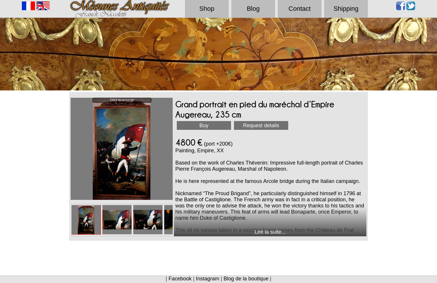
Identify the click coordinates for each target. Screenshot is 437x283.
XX (220, 150)
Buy (203, 125)
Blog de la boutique (245, 279)
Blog (253, 8)
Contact (300, 8)
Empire (205, 150)
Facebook (180, 279)
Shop (206, 8)
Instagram (207, 279)
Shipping (346, 8)
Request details (261, 125)
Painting (184, 150)
